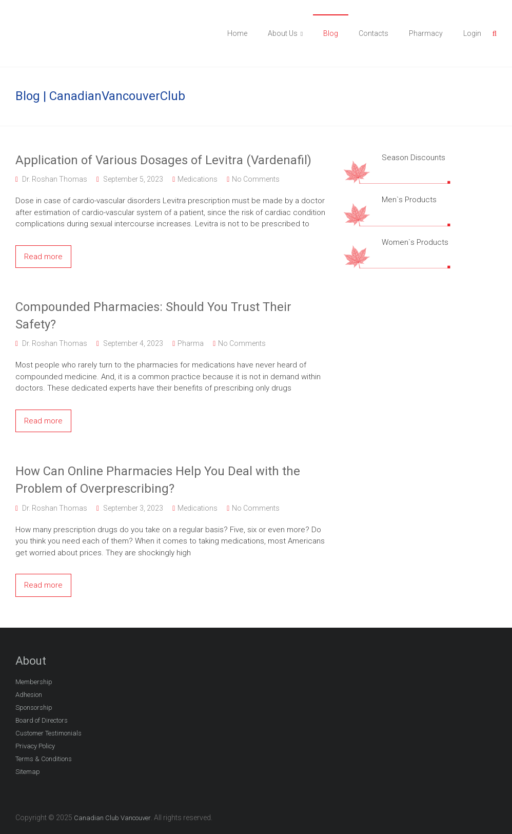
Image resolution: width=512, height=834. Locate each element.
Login (472, 33)
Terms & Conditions (43, 759)
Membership (33, 682)
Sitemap (27, 771)
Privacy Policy (35, 746)
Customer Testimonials (48, 733)
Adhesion (28, 695)
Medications (198, 179)
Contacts (373, 33)
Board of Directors (41, 720)
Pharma (191, 343)
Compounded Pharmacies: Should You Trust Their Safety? (153, 316)
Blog (330, 33)
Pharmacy (426, 33)
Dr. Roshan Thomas (54, 179)
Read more (43, 256)
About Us (283, 33)
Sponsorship (33, 707)
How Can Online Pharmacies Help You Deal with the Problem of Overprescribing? (157, 480)
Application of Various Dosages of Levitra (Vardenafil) (163, 160)
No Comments (256, 179)
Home (237, 33)
